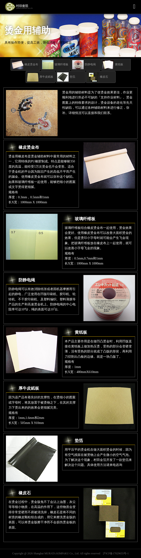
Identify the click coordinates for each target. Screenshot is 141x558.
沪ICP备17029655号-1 (116, 553)
